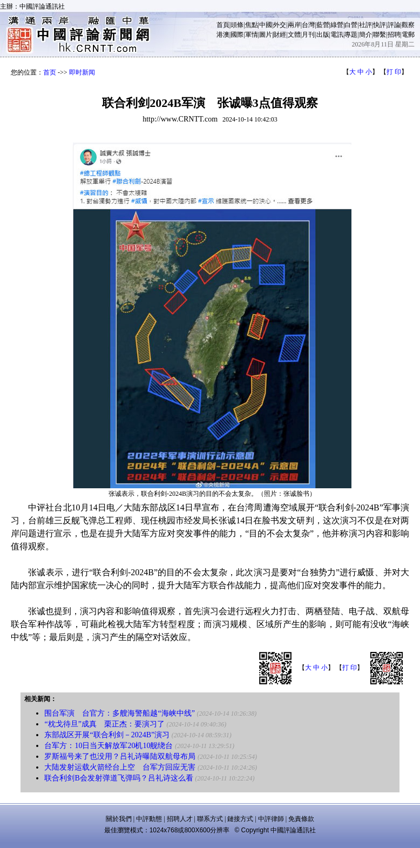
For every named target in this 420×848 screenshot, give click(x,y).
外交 (279, 25)
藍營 (322, 25)
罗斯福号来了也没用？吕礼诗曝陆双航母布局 (119, 756)
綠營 (336, 25)
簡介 (365, 34)
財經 (279, 34)
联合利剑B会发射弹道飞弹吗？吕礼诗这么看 (118, 778)
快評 (379, 25)
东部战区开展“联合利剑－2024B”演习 (107, 735)
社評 (365, 25)
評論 (394, 25)
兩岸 (294, 25)
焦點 (251, 25)
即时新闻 (82, 72)
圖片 (265, 34)
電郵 (408, 34)
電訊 (336, 34)
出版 (322, 34)
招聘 (394, 34)
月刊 (308, 34)
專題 (350, 34)
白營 (350, 25)
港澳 (222, 34)
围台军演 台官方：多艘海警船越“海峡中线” (119, 713)
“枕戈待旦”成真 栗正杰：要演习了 (104, 724)
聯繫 (379, 34)
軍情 (251, 34)
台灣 (308, 25)
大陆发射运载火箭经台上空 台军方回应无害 (119, 767)
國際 (237, 34)
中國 (265, 25)
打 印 (394, 72)
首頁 (222, 25)
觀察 (408, 25)
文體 (294, 34)
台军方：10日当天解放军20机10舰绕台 (108, 746)
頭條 (237, 25)
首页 (49, 72)
